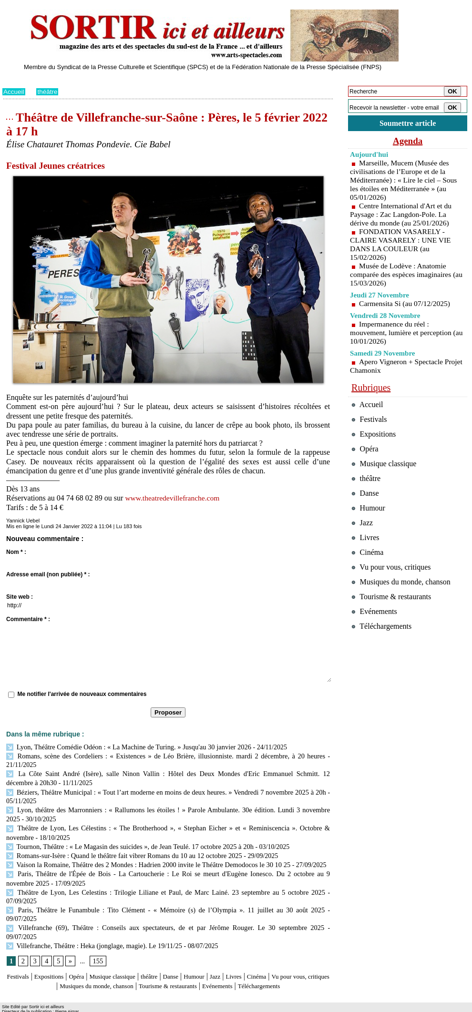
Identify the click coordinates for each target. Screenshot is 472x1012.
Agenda (407, 142)
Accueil (14, 91)
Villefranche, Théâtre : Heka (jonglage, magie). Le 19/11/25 (92, 920)
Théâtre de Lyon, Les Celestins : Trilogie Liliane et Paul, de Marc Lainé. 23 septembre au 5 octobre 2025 (165, 885)
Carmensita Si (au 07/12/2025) (406, 305)
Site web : (19, 596)
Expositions (58, 952)
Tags (124, 1005)
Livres (276, 952)
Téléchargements (168, 970)
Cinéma (303, 952)
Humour (230, 952)
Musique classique (133, 952)
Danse (202, 952)
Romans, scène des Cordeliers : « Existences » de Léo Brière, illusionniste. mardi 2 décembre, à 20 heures (165, 755)
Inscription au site (94, 1005)
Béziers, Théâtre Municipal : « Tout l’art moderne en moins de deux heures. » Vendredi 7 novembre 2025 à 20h (166, 790)
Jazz (254, 952)
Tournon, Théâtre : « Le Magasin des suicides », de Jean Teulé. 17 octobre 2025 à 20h (126, 842)
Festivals (20, 952)
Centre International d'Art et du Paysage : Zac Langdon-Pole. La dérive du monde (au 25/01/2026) (402, 215)
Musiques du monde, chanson (139, 961)
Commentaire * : (28, 619)
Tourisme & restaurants (226, 961)
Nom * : (16, 552)
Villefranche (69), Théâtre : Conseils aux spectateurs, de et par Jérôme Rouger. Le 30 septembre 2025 (146, 911)
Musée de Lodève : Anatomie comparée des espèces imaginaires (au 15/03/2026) (402, 275)
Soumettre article (408, 123)
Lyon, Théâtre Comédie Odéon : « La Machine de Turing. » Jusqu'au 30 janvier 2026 (124, 746)
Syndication (56, 1005)
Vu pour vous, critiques (393, 584)
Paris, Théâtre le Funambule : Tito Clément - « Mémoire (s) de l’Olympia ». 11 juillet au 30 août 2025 (147, 903)
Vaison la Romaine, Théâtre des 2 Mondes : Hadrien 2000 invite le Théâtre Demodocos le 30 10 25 (143, 859)
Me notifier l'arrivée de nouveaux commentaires (81, 694)
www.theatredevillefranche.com (173, 498)
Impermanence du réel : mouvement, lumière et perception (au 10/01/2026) (402, 334)
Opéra (90, 952)
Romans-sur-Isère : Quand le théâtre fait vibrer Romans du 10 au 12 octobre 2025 (120, 851)
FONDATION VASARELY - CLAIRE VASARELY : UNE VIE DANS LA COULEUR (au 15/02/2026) (402, 246)
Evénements (285, 961)
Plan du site (15, 1005)
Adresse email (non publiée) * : (48, 574)
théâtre (48, 91)
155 (97, 936)
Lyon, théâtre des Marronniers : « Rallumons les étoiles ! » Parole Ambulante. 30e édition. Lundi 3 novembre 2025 (166, 807)
